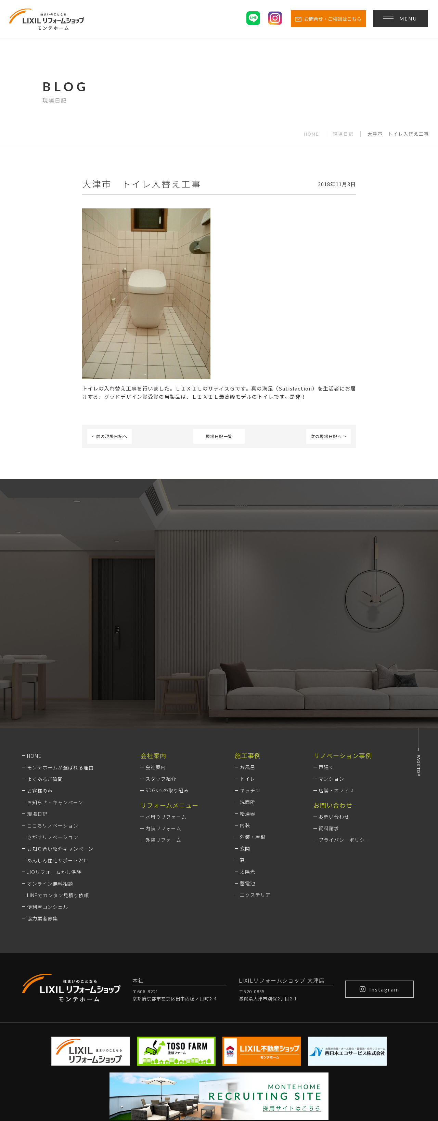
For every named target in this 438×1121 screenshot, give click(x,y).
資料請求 (329, 738)
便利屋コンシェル (47, 816)
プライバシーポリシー (344, 749)
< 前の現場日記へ (109, 436)
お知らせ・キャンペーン (55, 711)
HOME (311, 134)
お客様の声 (40, 700)
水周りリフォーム (165, 726)
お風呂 (247, 676)
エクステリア (255, 804)
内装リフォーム (163, 738)
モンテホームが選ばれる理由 (60, 676)
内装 (245, 735)
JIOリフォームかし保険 (54, 781)
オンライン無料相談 (50, 793)
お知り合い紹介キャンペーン (60, 758)
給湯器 (247, 723)
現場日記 (343, 134)
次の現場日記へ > (328, 436)
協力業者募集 (42, 827)
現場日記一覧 (219, 436)
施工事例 (248, 664)
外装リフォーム (163, 749)
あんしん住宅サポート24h (57, 769)
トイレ (247, 688)
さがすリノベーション (52, 746)
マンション (331, 688)
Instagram (379, 898)
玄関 (245, 758)
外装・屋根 (253, 746)
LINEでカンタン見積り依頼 (58, 804)
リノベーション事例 (342, 664)
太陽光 (247, 781)
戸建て (326, 676)
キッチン (250, 700)
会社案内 (155, 676)
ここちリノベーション (52, 735)
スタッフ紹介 (160, 688)
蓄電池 (247, 793)
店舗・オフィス (337, 700)
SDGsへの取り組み (167, 700)
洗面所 (247, 711)
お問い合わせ (334, 726)
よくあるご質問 (45, 688)
